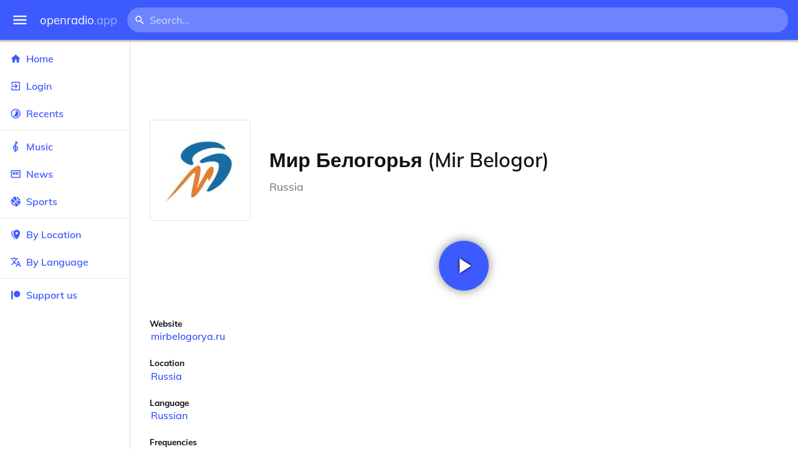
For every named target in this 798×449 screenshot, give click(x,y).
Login (65, 86)
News (65, 174)
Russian (169, 415)
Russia (166, 376)
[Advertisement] (464, 80)
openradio (78, 20)
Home (65, 58)
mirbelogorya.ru (188, 336)
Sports (65, 201)
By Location (65, 234)
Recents (65, 113)
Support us (43, 295)
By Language (65, 262)
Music (65, 146)
